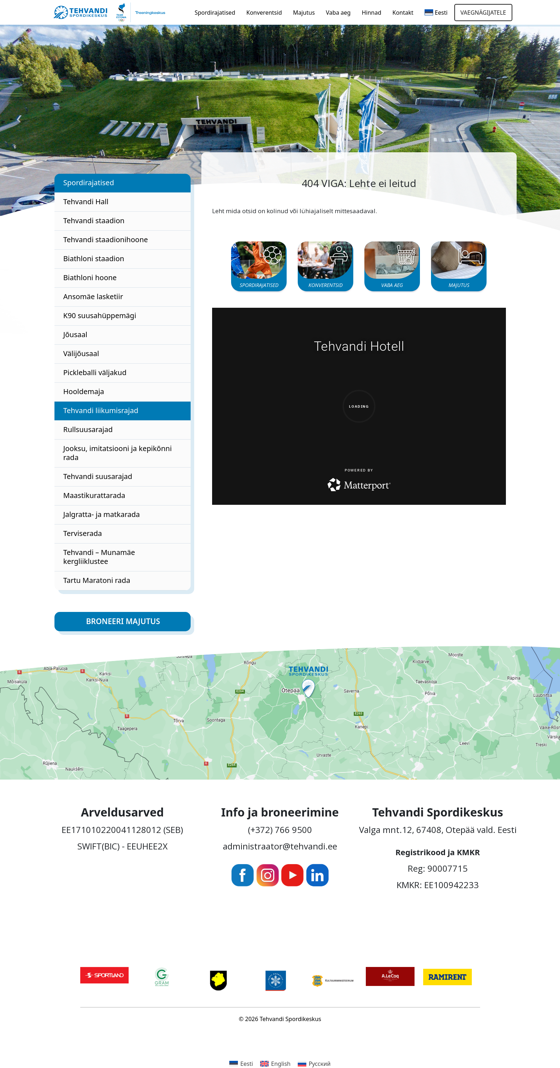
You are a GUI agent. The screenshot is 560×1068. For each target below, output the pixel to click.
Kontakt (402, 12)
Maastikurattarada (94, 495)
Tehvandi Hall (86, 201)
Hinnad (372, 12)
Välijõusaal (81, 353)
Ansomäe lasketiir (93, 296)
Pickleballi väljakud (94, 372)
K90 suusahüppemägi (100, 315)
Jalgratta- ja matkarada (101, 514)
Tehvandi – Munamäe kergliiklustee (99, 556)
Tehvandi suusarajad (98, 476)
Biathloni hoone (90, 277)
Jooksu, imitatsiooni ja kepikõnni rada (117, 453)
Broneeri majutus (123, 621)
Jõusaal (75, 334)
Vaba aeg (338, 12)
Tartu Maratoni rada (96, 580)
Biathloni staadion (93, 258)
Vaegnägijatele (483, 12)
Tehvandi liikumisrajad (100, 410)
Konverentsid (264, 12)
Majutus (304, 12)
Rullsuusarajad (88, 429)
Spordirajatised (215, 12)
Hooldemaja (83, 391)
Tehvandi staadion (94, 220)
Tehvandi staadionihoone (105, 239)
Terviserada (82, 533)
